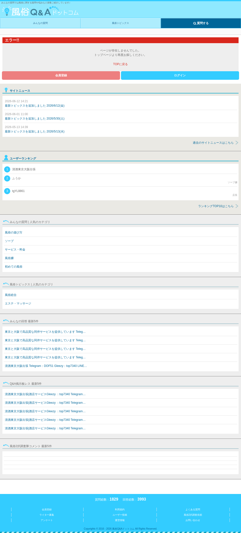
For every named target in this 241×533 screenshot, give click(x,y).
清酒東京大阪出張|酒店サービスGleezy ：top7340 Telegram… (45, 394)
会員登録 (61, 75)
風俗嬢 (9, 258)
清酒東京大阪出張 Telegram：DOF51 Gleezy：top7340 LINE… (46, 366)
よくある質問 (192, 509)
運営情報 (120, 520)
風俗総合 (11, 295)
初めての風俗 (13, 266)
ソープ (9, 241)
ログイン (180, 75)
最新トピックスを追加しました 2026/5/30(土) (35, 116)
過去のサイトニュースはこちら (213, 142)
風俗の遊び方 (13, 232)
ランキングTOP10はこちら (216, 206)
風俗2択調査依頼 (193, 514)
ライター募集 (46, 514)
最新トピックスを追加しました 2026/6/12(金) (35, 103)
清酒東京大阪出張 (20, 169)
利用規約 (120, 509)
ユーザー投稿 (119, 514)
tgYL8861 (120, 192)
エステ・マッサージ (18, 303)
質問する (201, 23)
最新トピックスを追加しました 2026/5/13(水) (35, 129)
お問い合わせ (192, 520)
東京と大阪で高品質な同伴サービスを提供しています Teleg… (45, 331)
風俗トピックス (120, 23)
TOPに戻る (120, 64)
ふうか (120, 179)
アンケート (47, 520)
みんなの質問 (40, 23)
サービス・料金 (15, 249)
